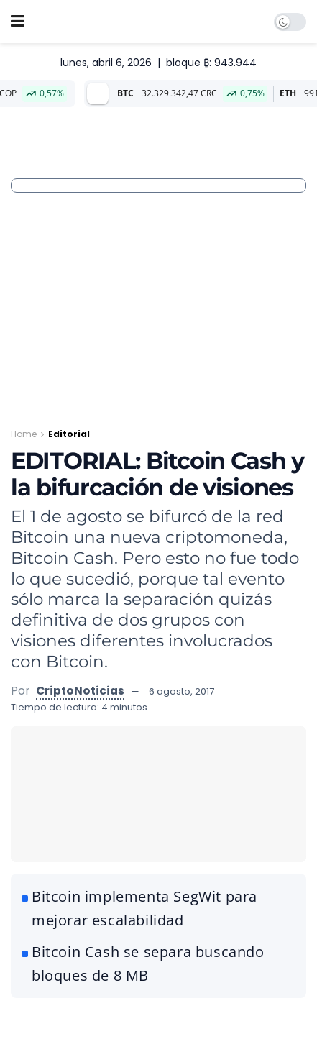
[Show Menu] (17, 21)
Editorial (69, 434)
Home (24, 434)
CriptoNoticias (80, 690)
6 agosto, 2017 (181, 691)
